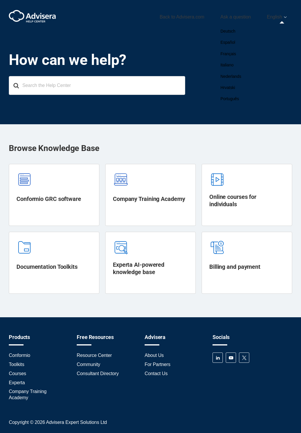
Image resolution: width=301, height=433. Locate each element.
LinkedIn (218, 356)
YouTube (231, 356)
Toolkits (16, 362)
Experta (17, 380)
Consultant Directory (98, 371)
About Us (154, 353)
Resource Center (94, 353)
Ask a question (245, 15)
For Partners (157, 362)
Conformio (19, 353)
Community (88, 362)
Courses (17, 371)
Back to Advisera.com (198, 15)
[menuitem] (280, 16)
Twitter (244, 356)
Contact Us (156, 371)
